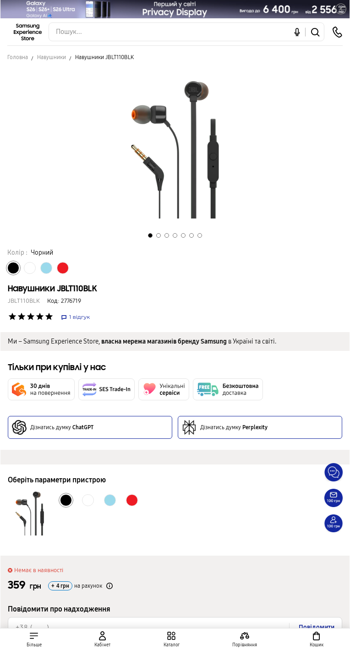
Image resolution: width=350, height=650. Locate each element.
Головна (17, 57)
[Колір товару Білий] (29, 267)
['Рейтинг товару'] (12, 316)
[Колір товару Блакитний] (46, 267)
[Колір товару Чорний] (13, 267)
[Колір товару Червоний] (62, 267)
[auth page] (102, 639)
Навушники (51, 57)
